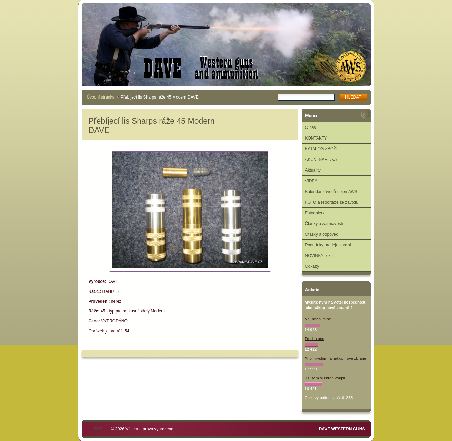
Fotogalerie (315, 213)
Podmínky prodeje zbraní (328, 245)
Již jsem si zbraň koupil (325, 378)
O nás (310, 127)
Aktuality (313, 170)
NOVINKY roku (319, 255)
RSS (98, 429)
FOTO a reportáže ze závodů (332, 202)
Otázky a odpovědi (322, 234)
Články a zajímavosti (324, 223)
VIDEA (311, 180)
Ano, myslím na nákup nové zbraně (335, 358)
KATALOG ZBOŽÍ (321, 148)
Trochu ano (314, 339)
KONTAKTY (316, 138)
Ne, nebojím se (318, 319)
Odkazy (312, 266)
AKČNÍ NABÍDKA (321, 159)
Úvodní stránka (101, 97)
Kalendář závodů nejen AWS (331, 191)
